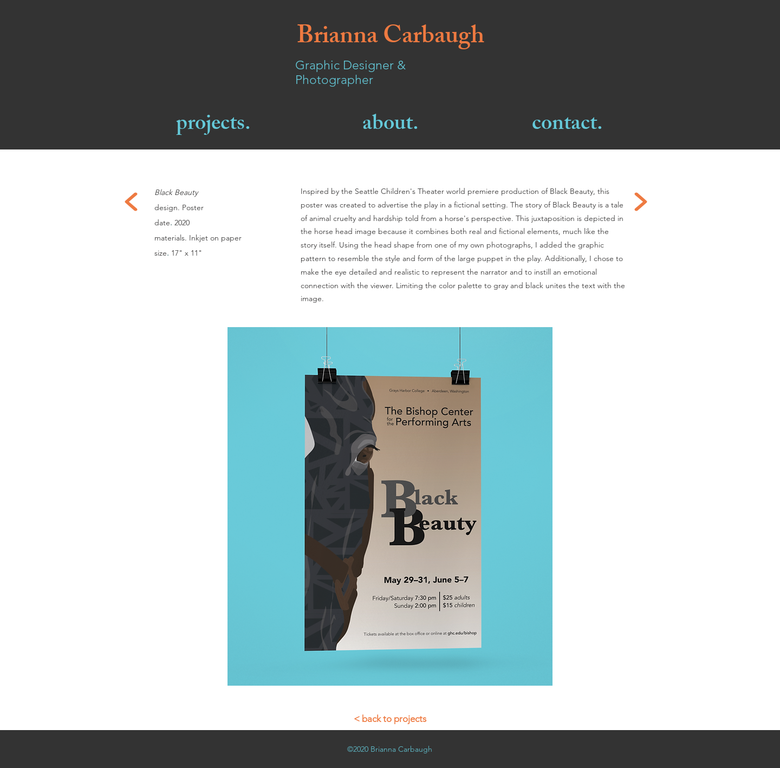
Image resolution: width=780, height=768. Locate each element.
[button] (389, 506)
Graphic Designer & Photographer (350, 72)
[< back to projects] (390, 719)
